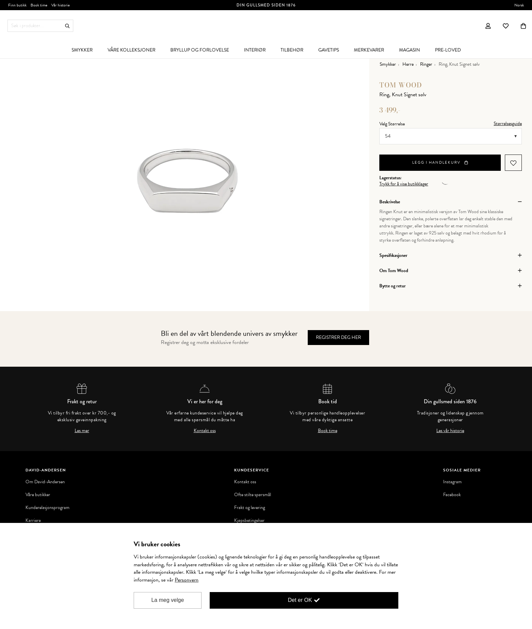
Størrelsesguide (508, 123)
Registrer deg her (338, 337)
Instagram (452, 482)
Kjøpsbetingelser (249, 520)
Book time (327, 430)
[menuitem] (82, 49)
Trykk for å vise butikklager (403, 184)
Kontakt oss (205, 430)
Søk (67, 26)
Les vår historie (450, 430)
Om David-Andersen (45, 482)
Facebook (452, 494)
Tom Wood (400, 85)
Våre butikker (37, 494)
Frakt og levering (249, 507)
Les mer (82, 430)
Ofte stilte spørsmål (252, 494)
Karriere (33, 520)
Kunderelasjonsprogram (47, 507)
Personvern (186, 580)
